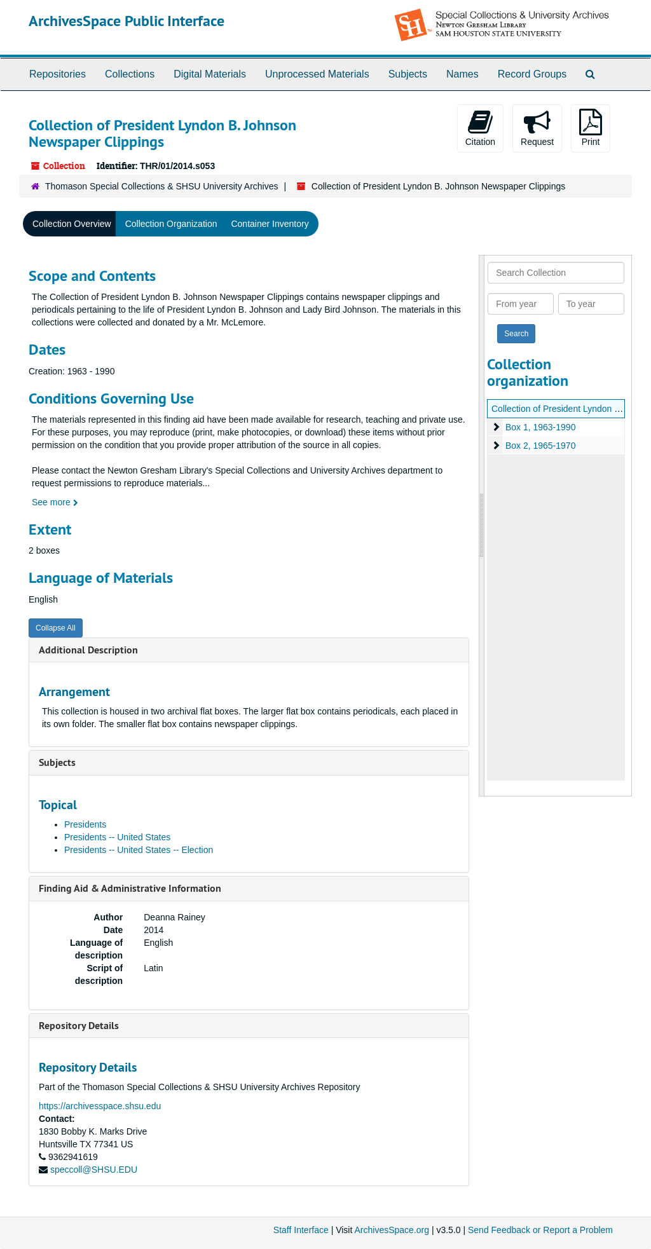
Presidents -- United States (117, 837)
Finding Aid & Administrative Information (130, 888)
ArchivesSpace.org (391, 1230)
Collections (129, 74)
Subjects (407, 74)
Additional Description (88, 650)
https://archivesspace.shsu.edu (100, 1106)
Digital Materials (210, 74)
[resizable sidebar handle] (481, 526)
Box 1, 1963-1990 (540, 427)
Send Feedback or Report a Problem (540, 1230)
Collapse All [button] (56, 628)
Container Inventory (269, 224)
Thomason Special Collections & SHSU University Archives (161, 186)
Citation (480, 128)
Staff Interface (301, 1230)
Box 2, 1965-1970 (540, 445)
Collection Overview (71, 224)
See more (55, 502)
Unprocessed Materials (317, 74)
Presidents (85, 824)
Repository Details (79, 1025)
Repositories (57, 74)
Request (537, 128)
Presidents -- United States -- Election (138, 850)
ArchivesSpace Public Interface (126, 21)
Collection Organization (171, 224)
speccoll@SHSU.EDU (93, 1169)
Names (462, 74)
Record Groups (532, 74)
